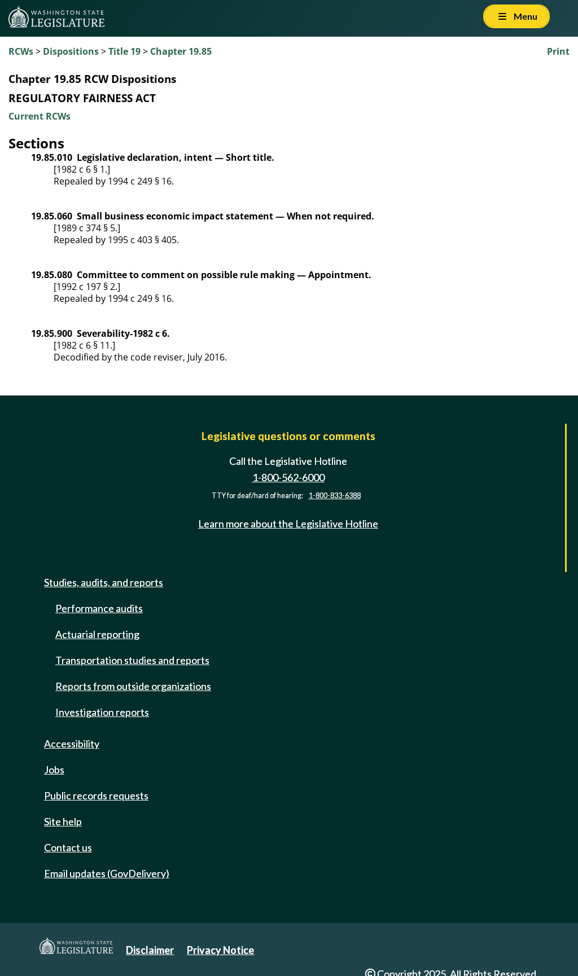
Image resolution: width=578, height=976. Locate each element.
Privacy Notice (220, 950)
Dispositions (71, 51)
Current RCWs (39, 116)
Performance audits (99, 608)
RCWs (20, 51)
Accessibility (71, 743)
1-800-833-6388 (335, 495)
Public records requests (96, 795)
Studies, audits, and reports (103, 582)
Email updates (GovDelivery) (106, 873)
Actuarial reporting (97, 634)
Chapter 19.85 (181, 51)
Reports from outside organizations (133, 686)
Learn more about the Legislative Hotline (288, 523)
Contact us (68, 847)
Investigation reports (102, 712)
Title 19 (124, 51)
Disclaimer (150, 950)
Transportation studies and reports (132, 660)
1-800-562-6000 (288, 477)
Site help (63, 821)
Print (558, 51)
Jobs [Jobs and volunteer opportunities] (54, 769)
